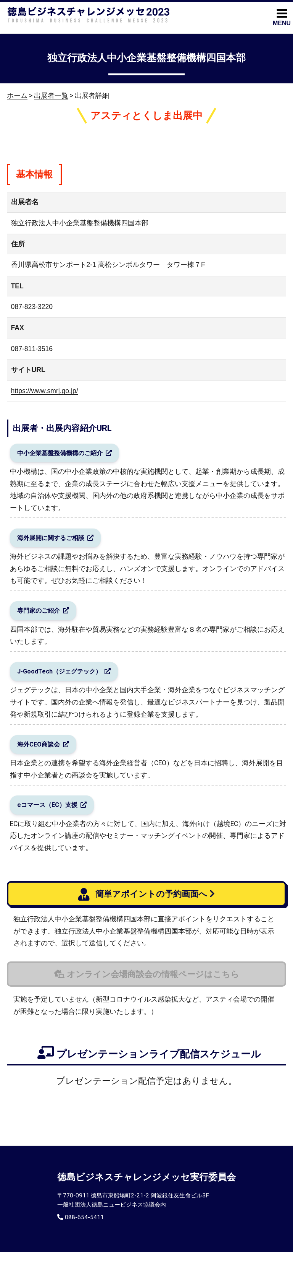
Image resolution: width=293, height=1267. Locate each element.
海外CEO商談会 (41, 756)
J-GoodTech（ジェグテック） (65, 680)
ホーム (17, 95)
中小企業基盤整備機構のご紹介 (66, 454)
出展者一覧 (51, 95)
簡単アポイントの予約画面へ (142, 910)
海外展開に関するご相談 (55, 541)
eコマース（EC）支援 (51, 819)
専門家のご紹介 (42, 617)
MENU (282, 16)
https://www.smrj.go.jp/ (44, 391)
